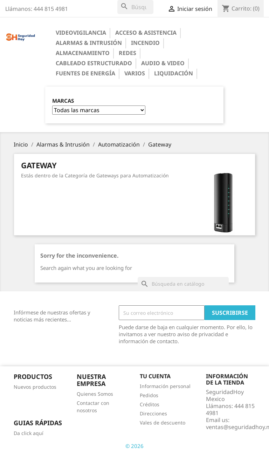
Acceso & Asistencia (146, 32)
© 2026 (134, 445)
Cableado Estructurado (94, 63)
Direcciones (153, 413)
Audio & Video (163, 63)
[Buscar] (135, 7)
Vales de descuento (162, 422)
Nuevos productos (35, 386)
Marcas (63, 101)
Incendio (145, 43)
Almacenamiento (83, 53)
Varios (134, 73)
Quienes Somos (95, 394)
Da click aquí (28, 433)
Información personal (165, 386)
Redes (127, 53)
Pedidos (149, 395)
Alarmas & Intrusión (89, 43)
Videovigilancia (81, 32)
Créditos (149, 404)
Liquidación (173, 73)
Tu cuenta (155, 376)
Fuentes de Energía (85, 73)
